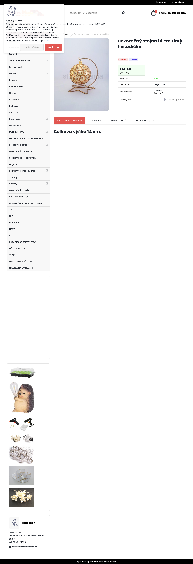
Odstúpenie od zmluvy (81, 24)
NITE (11, 235)
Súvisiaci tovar (119, 120)
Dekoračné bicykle (19, 190)
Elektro (12, 93)
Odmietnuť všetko (31, 47)
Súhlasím (53, 47)
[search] (123, 12)
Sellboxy (13, 106)
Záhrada (13, 54)
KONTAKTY (100, 24)
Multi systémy (16, 131)
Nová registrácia (178, 2)
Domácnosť (15, 67)
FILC (11, 216)
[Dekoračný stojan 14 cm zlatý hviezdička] (81, 74)
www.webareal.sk (107, 561)
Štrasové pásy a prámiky (22, 157)
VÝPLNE (13, 255)
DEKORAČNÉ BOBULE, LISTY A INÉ (25, 203)
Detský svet (15, 125)
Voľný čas (14, 99)
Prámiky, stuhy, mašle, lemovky (26, 138)
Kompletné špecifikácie (69, 120)
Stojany (13, 177)
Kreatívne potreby (19, 144)
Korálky (13, 183)
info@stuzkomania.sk (25, 546)
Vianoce (13, 112)
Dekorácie (14, 119)
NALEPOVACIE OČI (18, 196)
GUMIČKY (14, 222)
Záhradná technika (19, 60)
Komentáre (145, 120)
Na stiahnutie (95, 120)
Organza (13, 164)
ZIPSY (12, 229)
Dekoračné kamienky (20, 151)
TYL (11, 209)
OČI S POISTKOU (17, 248)
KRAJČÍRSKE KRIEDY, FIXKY (22, 242)
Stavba (13, 80)
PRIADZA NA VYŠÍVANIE (21, 268)
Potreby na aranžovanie (22, 170)
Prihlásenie (161, 2)
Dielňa (12, 73)
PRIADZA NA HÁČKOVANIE (22, 261)
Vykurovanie (16, 86)
